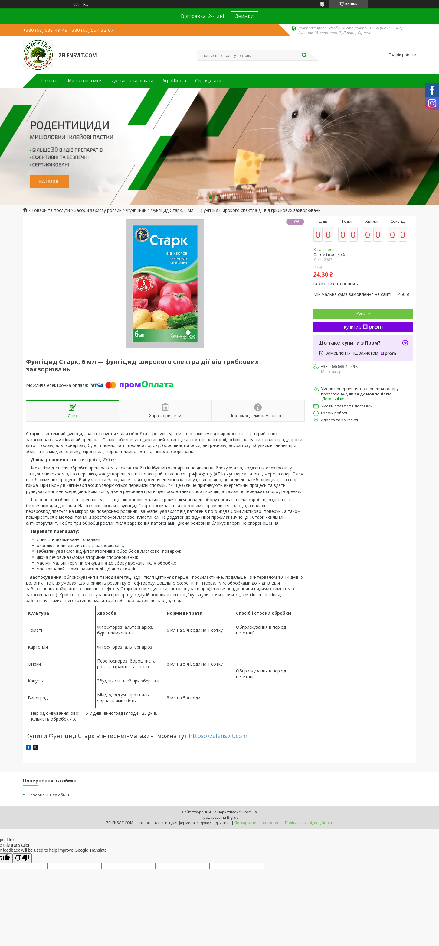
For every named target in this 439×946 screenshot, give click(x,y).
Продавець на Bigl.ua (219, 817)
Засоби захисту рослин (98, 210)
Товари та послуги (50, 210)
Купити (363, 313)
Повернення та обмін (48, 795)
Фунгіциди (136, 210)
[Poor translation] (22, 858)
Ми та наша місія (85, 81)
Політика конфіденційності (309, 822)
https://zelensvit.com (218, 736)
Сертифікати (208, 81)
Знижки (244, 16)
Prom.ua (249, 812)
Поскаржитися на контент (257, 822)
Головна (50, 81)
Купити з (363, 327)
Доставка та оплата (132, 81)
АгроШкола (174, 81)
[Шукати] (304, 55)
